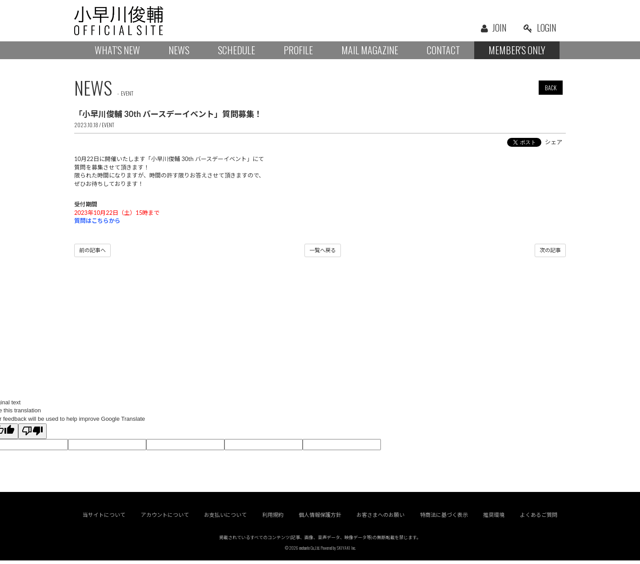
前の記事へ (92, 250)
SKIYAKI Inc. (346, 551)
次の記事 (550, 250)
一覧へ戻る (322, 250)
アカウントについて (165, 518)
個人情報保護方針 (320, 518)
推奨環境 (494, 518)
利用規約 (273, 518)
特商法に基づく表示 (444, 518)
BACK (550, 87)
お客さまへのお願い (381, 518)
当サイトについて (104, 518)
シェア (553, 141)
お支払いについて (225, 518)
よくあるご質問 (538, 518)
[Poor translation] (32, 431)
